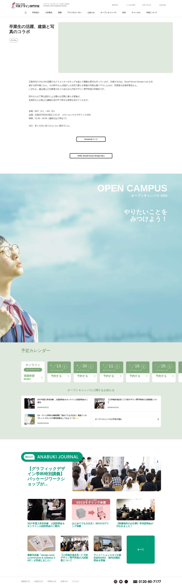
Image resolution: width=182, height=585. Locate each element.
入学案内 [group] (48, 12)
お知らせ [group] (91, 12)
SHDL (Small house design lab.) (91, 156)
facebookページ (91, 139)
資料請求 (115, 5)
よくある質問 (130, 5)
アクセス (75, 581)
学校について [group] (151, 12)
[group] (26, 12)
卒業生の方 (51, 581)
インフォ (14, 40)
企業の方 (64, 581)
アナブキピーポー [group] (74, 12)
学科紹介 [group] (35, 12)
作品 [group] (124, 12)
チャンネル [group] (136, 12)
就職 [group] (60, 12)
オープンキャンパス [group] (108, 12)
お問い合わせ (146, 5)
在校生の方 (38, 581)
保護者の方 (25, 581)
